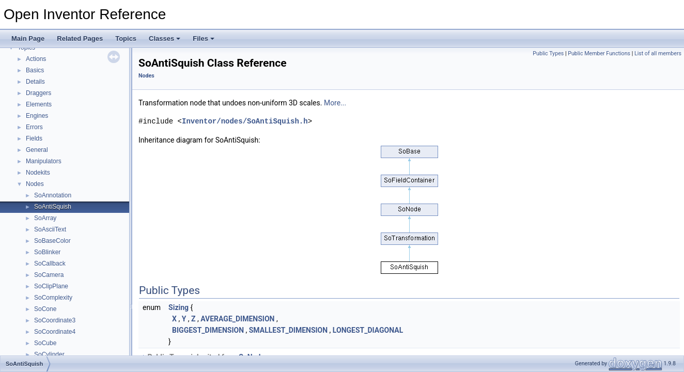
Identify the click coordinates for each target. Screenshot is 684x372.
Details (35, 81)
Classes (164, 38)
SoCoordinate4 (54, 331)
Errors (34, 127)
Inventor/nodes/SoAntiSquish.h (245, 121)
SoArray (45, 218)
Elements (39, 104)
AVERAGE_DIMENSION (237, 319)
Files (203, 38)
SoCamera (49, 274)
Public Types (548, 53)
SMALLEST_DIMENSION (288, 330)
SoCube (45, 343)
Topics (125, 38)
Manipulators (43, 161)
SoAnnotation (52, 195)
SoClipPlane (51, 286)
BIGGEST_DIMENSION (208, 330)
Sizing (178, 307)
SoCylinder (49, 354)
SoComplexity (53, 297)
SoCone (45, 309)
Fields (34, 138)
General (37, 149)
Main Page (27, 38)
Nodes (35, 184)
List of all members (657, 53)
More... (335, 103)
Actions (36, 59)
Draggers (38, 93)
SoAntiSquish (52, 206)
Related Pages (80, 38)
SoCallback (50, 263)
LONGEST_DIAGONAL (368, 330)
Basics (35, 70)
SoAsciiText (50, 229)
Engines (37, 115)
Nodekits (38, 172)
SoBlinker (47, 252)
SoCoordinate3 (54, 320)
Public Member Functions (599, 53)
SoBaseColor (52, 240)
